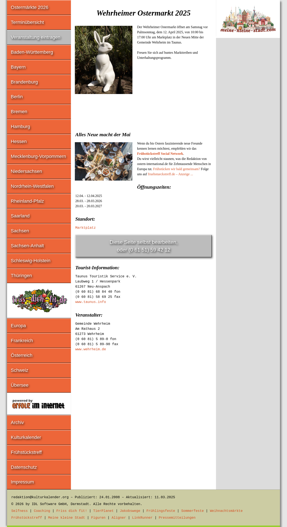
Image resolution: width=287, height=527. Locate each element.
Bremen (19, 111)
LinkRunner (142, 518)
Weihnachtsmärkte (226, 511)
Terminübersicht (27, 22)
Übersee (20, 385)
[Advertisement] (143, 127)
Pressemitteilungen (177, 518)
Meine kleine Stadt (66, 518)
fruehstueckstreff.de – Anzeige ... (170, 174)
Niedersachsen (26, 171)
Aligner (119, 518)
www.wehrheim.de (90, 349)
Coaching (42, 511)
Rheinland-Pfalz (27, 201)
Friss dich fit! (71, 511)
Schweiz (19, 370)
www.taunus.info (90, 302)
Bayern (18, 67)
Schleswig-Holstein (31, 260)
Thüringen (21, 275)
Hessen (19, 141)
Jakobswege (130, 511)
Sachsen (20, 230)
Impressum (22, 482)
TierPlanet (103, 511)
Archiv (17, 422)
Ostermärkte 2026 (29, 7)
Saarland (20, 216)
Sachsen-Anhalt (27, 245)
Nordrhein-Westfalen (32, 186)
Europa (18, 325)
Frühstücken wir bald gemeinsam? (176, 169)
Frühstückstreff (26, 452)
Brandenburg (24, 82)
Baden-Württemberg (32, 52)
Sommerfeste (192, 511)
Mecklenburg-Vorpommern (38, 156)
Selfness (19, 511)
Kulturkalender (26, 437)
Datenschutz (24, 467)
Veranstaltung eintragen (35, 37)
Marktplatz (85, 228)
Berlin (17, 96)
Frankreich (22, 340)
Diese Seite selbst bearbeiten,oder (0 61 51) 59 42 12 (144, 246)
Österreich (21, 355)
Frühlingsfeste (160, 511)
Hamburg (20, 126)
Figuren (98, 518)
